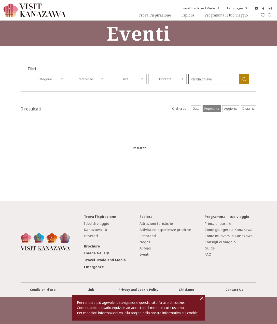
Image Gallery (96, 253)
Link (90, 290)
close (201, 298)
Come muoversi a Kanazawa (229, 235)
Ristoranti (147, 235)
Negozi (145, 242)
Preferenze (85, 79)
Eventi (144, 254)
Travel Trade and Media (200, 8)
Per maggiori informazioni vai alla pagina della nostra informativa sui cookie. (137, 312)
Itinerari (91, 235)
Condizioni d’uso (42, 290)
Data (125, 79)
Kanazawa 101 (96, 229)
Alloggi (145, 248)
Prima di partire (218, 223)
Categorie (45, 79)
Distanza (165, 79)
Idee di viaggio (96, 223)
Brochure (92, 246)
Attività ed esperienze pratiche (165, 229)
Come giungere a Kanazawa (228, 229)
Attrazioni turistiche (156, 223)
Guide (210, 248)
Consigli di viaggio (220, 242)
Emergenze (94, 266)
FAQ (208, 254)
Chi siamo (186, 290)
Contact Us (234, 290)
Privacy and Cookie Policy (138, 290)
